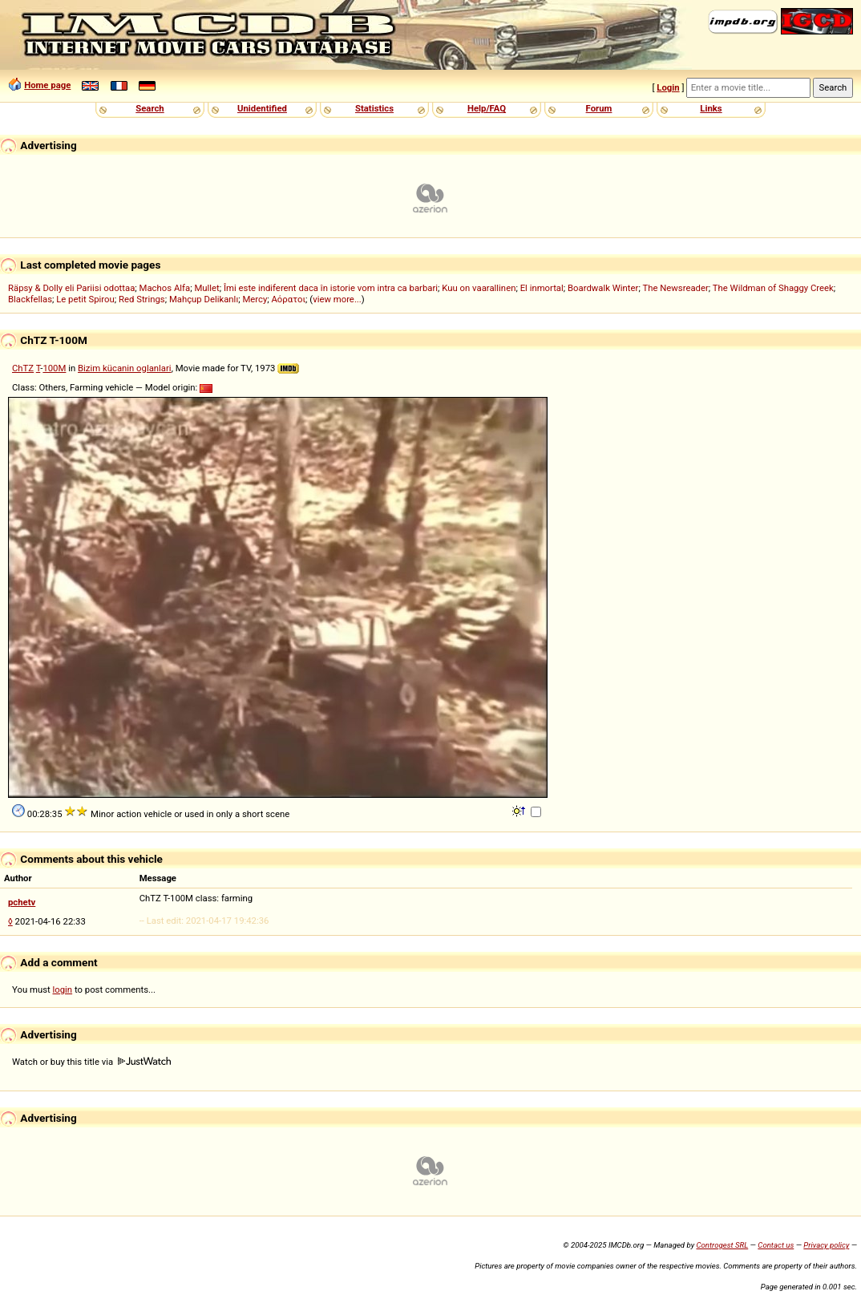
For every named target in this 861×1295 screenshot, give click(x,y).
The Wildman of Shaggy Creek (773, 287)
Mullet (206, 287)
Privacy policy (826, 1244)
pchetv (21, 902)
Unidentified (262, 108)
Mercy (254, 299)
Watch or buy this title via (91, 1061)
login (63, 989)
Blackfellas (30, 299)
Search (149, 108)
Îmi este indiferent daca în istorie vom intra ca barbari (331, 287)
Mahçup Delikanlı (203, 299)
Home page (47, 85)
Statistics (374, 108)
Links (711, 108)
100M (54, 368)
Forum (599, 108)
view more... (337, 299)
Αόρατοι (289, 299)
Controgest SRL (722, 1244)
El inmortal (542, 287)
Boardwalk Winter (603, 287)
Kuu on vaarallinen (478, 287)
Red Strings (142, 299)
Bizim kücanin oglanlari (125, 368)
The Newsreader (675, 287)
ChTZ (23, 368)
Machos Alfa (165, 287)
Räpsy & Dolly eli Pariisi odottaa (71, 287)
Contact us (776, 1244)
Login (668, 87)
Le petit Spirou (85, 299)
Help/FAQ (486, 108)
